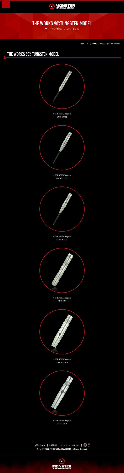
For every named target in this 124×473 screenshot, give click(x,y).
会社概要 (53, 445)
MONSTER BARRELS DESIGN (62, 6)
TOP (82, 43)
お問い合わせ (40, 445)
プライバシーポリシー (70, 445)
